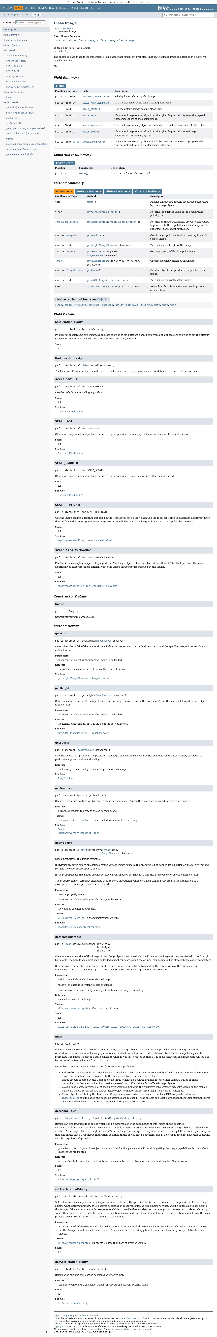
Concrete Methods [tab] (147, 191)
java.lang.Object (63, 28)
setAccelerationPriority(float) (21, 149)
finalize (80, 305)
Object (69, 51)
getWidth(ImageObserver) (20, 107)
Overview (7, 8)
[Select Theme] (98, 8)
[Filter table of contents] (30, 22)
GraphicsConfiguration (122, 222)
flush (90, 202)
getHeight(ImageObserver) (20, 113)
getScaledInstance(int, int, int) (22, 133)
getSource (93, 270)
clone (58, 305)
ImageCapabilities (66, 222)
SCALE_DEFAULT (14, 66)
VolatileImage (125, 40)
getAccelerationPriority (102, 212)
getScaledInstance (98, 261)
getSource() (12, 118)
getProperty (94, 251)
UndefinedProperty (16, 61)
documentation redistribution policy (133, 1329)
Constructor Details (13, 92)
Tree (33, 8)
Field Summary (11, 35)
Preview (42, 8)
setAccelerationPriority (102, 286)
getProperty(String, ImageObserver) (25, 128)
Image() (10, 97)
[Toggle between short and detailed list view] (55, 299)
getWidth (92, 280)
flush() (9, 139)
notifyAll (132, 305)
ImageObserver (108, 245)
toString (146, 305)
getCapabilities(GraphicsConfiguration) (27, 144)
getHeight (93, 245)
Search (84, 8)
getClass (94, 305)
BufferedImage (105, 40)
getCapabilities (97, 222)
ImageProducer (76, 270)
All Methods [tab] (64, 191)
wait (157, 305)
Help (92, 8)
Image (36, 14)
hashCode (107, 305)
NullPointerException (71, 918)
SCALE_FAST (12, 71)
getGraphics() (13, 123)
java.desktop (9, 14)
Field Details (10, 50)
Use (27, 8)
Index (74, 8)
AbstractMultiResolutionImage (75, 40)
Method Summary (13, 45)
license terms (142, 2)
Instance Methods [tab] (89, 191)
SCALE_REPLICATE (16, 81)
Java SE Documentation (130, 1318)
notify (119, 305)
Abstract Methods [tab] (118, 191)
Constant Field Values (70, 411)
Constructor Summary (15, 40)
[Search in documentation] (188, 15)
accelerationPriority (16, 55)
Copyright (59, 1326)
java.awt (24, 14)
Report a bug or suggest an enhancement (75, 1316)
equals (69, 305)
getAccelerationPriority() (19, 154)
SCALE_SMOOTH (15, 76)
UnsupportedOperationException (77, 820)
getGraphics (94, 235)
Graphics (72, 235)
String (107, 251)
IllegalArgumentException (74, 1008)
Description (10, 29)
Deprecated (62, 8)
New (51, 8)
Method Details (11, 102)
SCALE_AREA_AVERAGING (20, 87)
